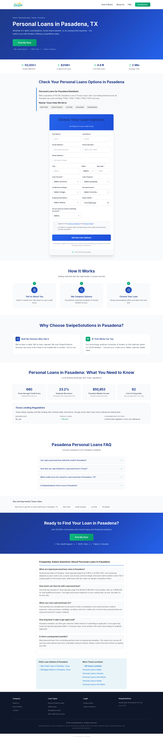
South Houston (57, 107)
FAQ (129, 4)
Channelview (92, 107)
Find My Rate (143, 4)
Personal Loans (24, 18)
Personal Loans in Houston (93, 672)
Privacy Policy (88, 222)
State (84, 166)
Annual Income (88, 186)
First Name (56, 134)
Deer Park (44, 107)
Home (15, 18)
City (54, 166)
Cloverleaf (80, 107)
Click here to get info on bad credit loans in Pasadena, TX (36, 506)
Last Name (86, 134)
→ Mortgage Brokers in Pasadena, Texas (54, 668)
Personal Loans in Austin (92, 679)
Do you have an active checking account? (64, 208)
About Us (120, 4)
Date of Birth (87, 197)
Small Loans (52, 705)
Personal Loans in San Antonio (94, 676)
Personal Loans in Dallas (92, 668)
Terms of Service (74, 222)
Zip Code (101, 166)
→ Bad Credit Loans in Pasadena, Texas (54, 665)
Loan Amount (57, 176)
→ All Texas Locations (92, 665)
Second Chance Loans (56, 702)
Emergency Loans (54, 709)
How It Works (107, 4)
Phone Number (88, 145)
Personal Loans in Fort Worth (94, 683)
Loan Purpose (88, 176)
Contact (15, 709)
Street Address (58, 155)
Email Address (58, 145)
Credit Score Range (60, 186)
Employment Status (60, 197)
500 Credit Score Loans (56, 713)
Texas (33, 18)
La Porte (69, 107)
